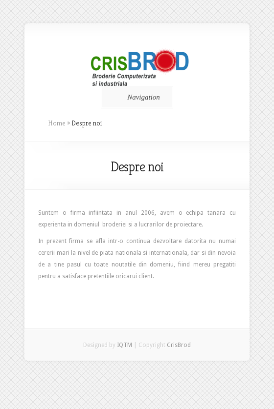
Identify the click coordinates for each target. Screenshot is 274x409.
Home (57, 123)
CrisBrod (179, 345)
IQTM (124, 345)
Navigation (135, 97)
